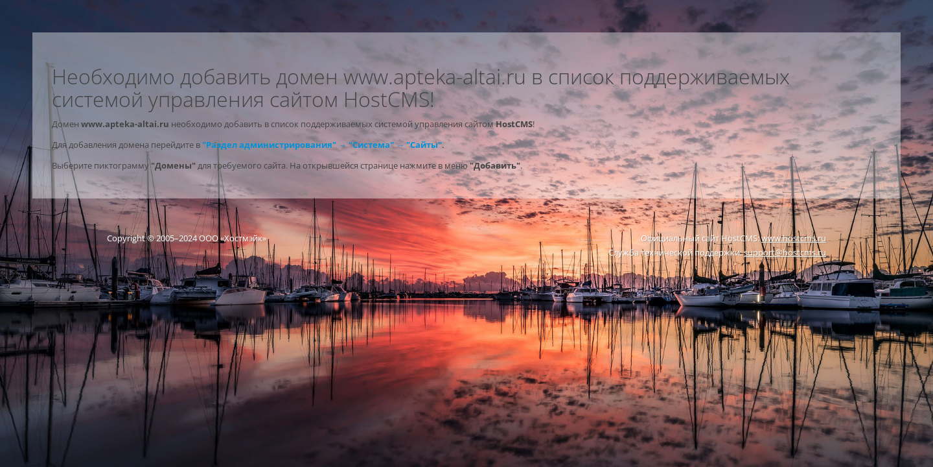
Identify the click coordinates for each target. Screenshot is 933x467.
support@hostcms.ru (785, 252)
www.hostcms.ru (793, 238)
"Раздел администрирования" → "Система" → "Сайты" (322, 144)
